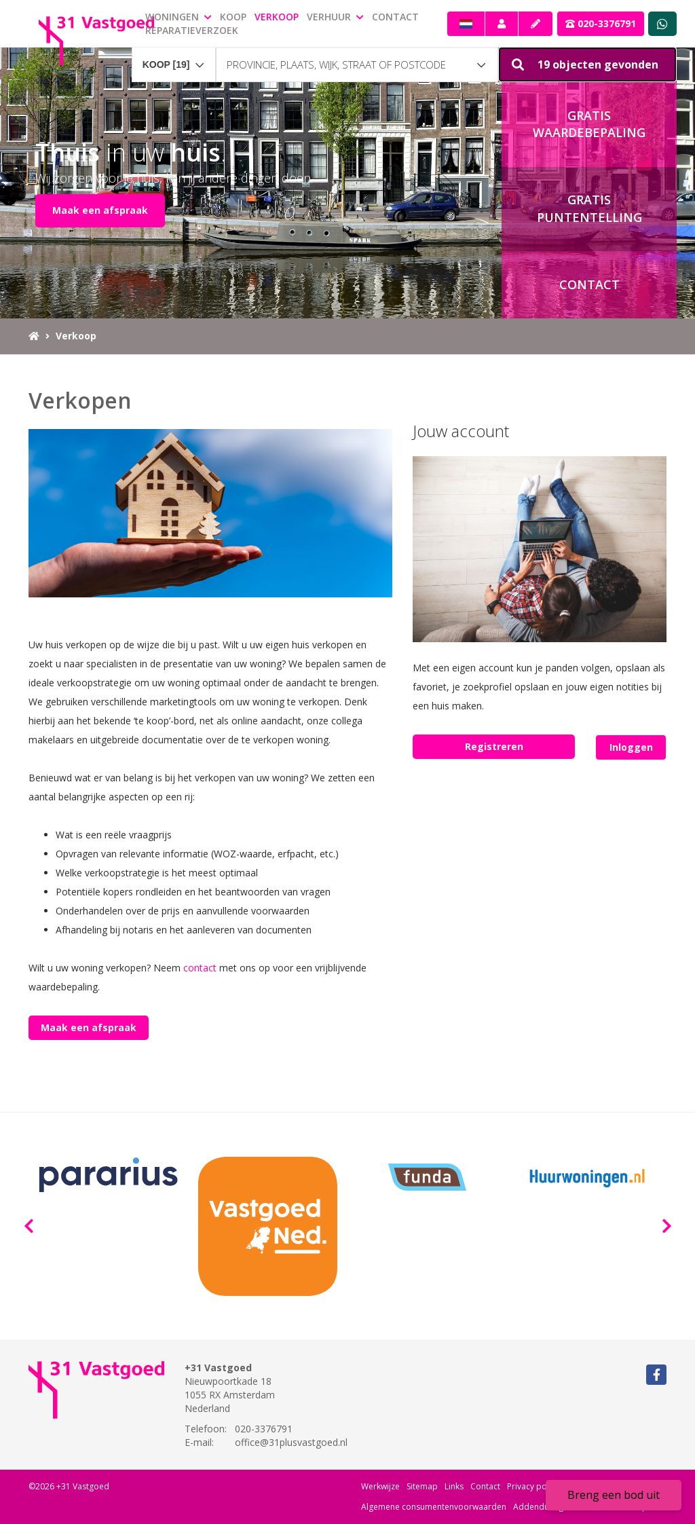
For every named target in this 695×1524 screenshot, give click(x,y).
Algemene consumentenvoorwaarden (433, 1506)
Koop (233, 16)
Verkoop (277, 16)
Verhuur (335, 16)
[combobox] (174, 58)
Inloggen (631, 747)
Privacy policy (533, 1486)
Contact (395, 16)
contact (200, 967)
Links (454, 1486)
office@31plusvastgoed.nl (291, 1442)
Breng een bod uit (613, 1494)
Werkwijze (380, 1486)
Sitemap (422, 1486)
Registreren (494, 746)
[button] (587, 64)
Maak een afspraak (100, 210)
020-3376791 (600, 23)
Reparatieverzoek (191, 30)
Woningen (178, 16)
